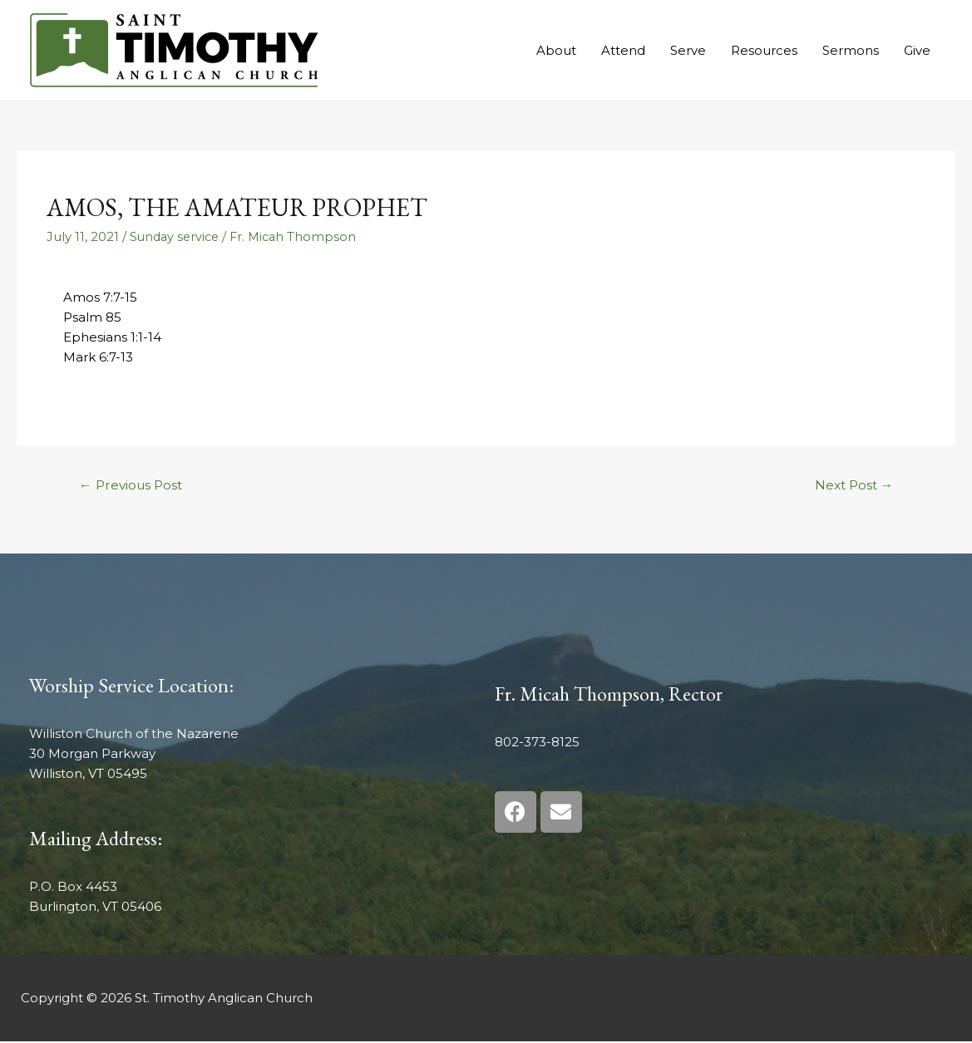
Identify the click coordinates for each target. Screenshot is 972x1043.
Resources (764, 50)
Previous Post (134, 486)
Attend (623, 50)
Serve (688, 50)
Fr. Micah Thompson (299, 236)
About (556, 50)
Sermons (850, 50)
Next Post (851, 486)
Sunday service (177, 236)
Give (917, 50)
